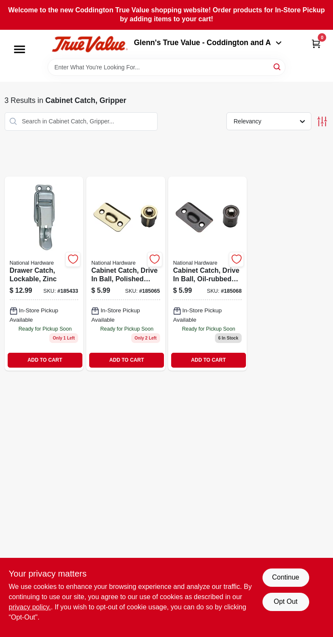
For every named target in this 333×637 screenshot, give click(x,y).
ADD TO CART (45, 360)
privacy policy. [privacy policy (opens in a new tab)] (30, 607)
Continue (285, 577)
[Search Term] (166, 67)
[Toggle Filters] (322, 121)
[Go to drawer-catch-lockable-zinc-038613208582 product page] (44, 274)
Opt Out (285, 601)
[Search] (277, 67)
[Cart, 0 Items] (316, 43)
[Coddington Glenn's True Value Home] (89, 44)
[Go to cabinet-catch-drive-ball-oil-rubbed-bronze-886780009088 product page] (207, 274)
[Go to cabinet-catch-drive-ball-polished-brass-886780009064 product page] (125, 274)
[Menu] (19, 49)
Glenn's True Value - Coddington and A (208, 42)
